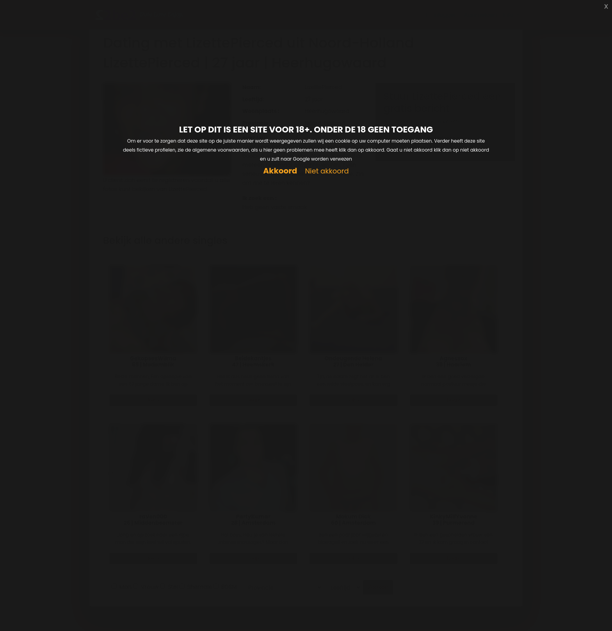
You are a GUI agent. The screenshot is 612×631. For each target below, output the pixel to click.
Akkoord (280, 170)
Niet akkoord (327, 171)
